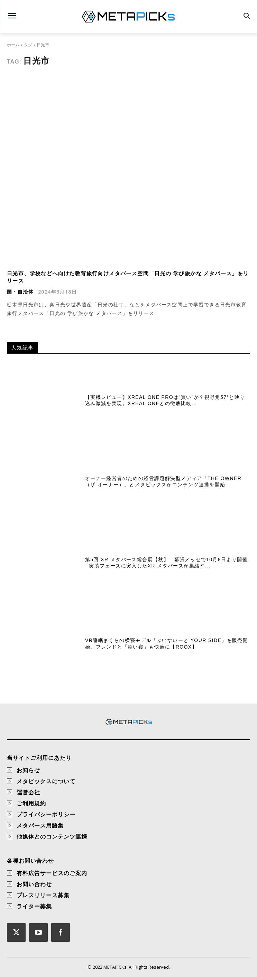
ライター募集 (34, 906)
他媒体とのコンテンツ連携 (52, 836)
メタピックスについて (46, 781)
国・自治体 (20, 291)
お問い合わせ (34, 884)
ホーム (13, 45)
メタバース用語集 (40, 825)
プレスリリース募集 (43, 895)
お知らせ (28, 770)
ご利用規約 (31, 803)
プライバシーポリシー (46, 814)
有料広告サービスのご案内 (52, 873)
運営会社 (28, 792)
